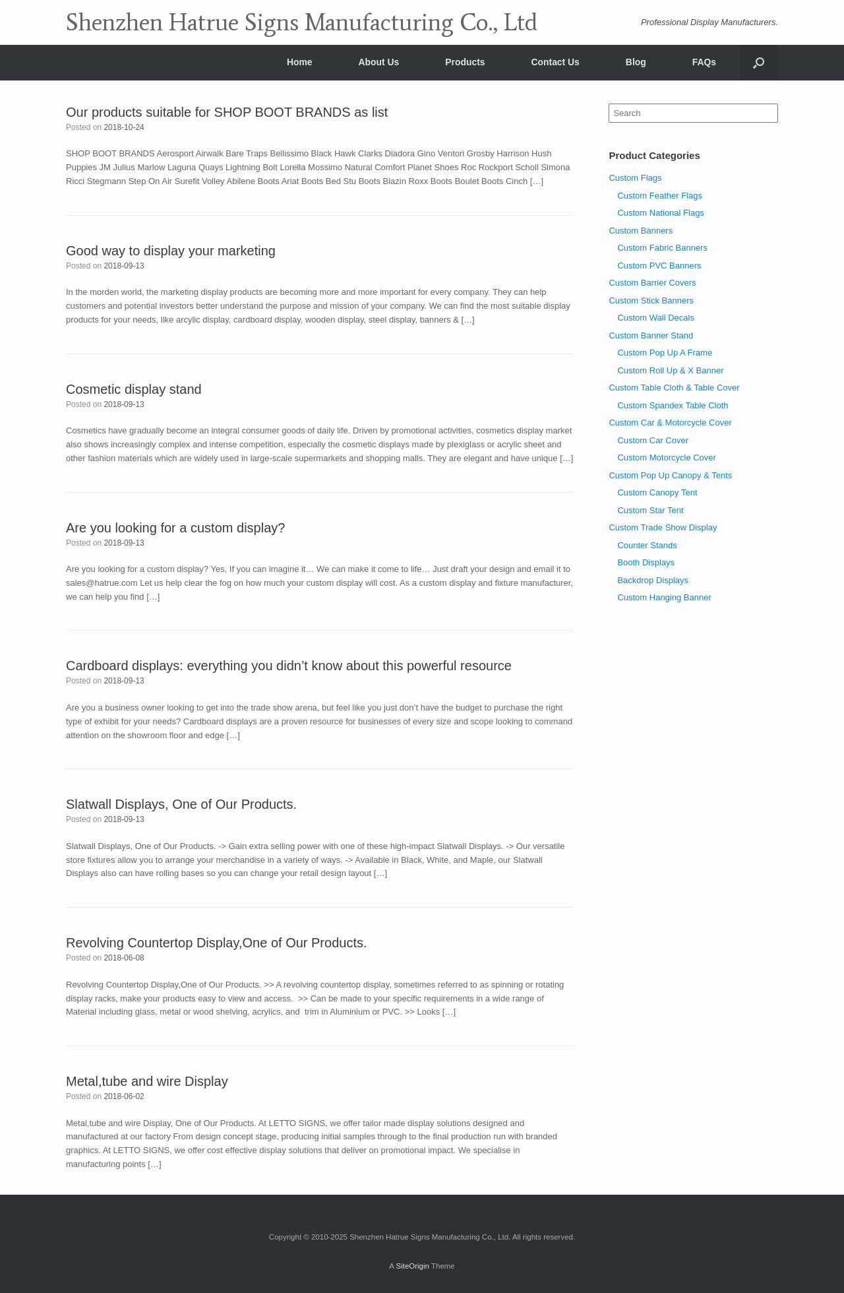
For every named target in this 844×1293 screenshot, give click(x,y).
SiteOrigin (412, 1266)
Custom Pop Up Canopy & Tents (670, 475)
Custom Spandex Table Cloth (672, 405)
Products (465, 62)
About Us (379, 62)
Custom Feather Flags (659, 196)
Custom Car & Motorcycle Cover (670, 422)
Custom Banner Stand (651, 335)
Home (300, 62)
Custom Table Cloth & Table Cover (674, 388)
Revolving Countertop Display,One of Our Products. (216, 942)
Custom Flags (635, 178)
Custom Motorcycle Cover (666, 457)
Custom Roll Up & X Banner (670, 370)
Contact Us (555, 62)
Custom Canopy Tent (657, 492)
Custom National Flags (660, 213)
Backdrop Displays (652, 580)
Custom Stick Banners (651, 300)
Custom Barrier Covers (652, 283)
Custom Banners (641, 231)
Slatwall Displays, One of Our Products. (181, 804)
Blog (636, 62)
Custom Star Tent (650, 510)
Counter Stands (647, 545)
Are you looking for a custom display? (175, 527)
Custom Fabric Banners (662, 248)
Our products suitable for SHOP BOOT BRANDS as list (227, 112)
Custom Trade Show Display (663, 527)
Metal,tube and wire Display (147, 1081)
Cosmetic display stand (134, 389)
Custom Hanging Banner (664, 597)
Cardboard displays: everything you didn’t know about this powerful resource (289, 665)
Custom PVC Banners (659, 265)
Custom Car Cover (652, 440)
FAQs (704, 62)
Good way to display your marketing (171, 250)
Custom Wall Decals (655, 318)
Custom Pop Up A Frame (664, 353)
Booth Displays (646, 562)
